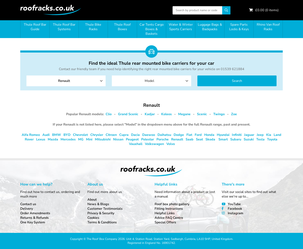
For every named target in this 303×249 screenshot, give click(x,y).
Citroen (111, 135)
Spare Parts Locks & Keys (239, 26)
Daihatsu (164, 135)
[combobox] (66, 80)
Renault (177, 139)
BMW (56, 135)
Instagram (235, 213)
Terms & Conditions (102, 222)
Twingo (219, 114)
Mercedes (68, 139)
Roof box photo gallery (172, 204)
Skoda (210, 139)
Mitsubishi (103, 139)
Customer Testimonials (105, 208)
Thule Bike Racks (93, 26)
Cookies (93, 217)
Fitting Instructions (169, 208)
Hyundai (223, 135)
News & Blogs (98, 204)
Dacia (135, 135)
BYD (66, 135)
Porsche (162, 139)
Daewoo (148, 135)
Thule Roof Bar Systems (64, 26)
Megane (184, 114)
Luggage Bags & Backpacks (210, 26)
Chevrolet (80, 135)
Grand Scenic (128, 114)
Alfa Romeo (31, 135)
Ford (198, 135)
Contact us (28, 204)
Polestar (147, 139)
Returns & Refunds (34, 217)
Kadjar (150, 114)
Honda (209, 135)
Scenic (202, 114)
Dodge (179, 135)
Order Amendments (35, 213)
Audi (46, 135)
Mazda (53, 139)
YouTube (234, 204)
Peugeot (132, 139)
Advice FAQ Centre (169, 217)
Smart (223, 139)
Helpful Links (165, 213)
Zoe (234, 114)
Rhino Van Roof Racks (268, 26)
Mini (89, 139)
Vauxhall (135, 144)
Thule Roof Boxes (122, 26)
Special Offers (165, 222)
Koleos (166, 114)
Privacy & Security (100, 213)
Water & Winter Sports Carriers (181, 26)
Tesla (260, 139)
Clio (109, 114)
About (92, 199)
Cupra (124, 135)
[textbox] (151, 80)
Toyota (272, 139)
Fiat (189, 135)
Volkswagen (154, 144)
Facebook (235, 208)
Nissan (118, 139)
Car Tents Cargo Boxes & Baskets (152, 29)
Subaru (235, 139)
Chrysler (96, 135)
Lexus (40, 139)
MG (81, 139)
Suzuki (249, 139)
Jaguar (249, 135)
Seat (199, 139)
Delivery (26, 208)
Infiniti (237, 135)
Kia (268, 135)
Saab (189, 139)
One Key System (32, 222)
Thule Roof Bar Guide (35, 26)
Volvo (170, 144)
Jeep (260, 135)
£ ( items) (267, 10)
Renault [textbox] (64, 81)
